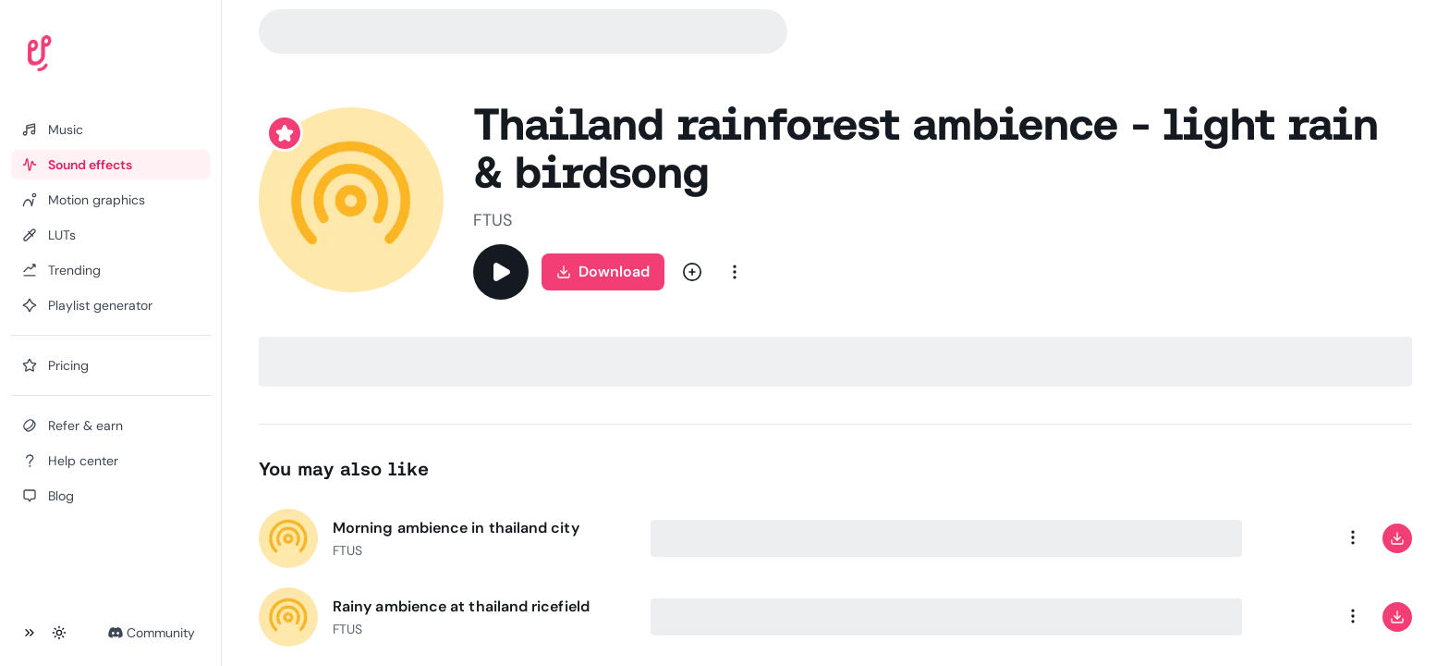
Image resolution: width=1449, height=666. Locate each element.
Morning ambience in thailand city (456, 527)
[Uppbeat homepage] (91, 57)
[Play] (501, 272)
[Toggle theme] (59, 633)
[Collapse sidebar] (29, 633)
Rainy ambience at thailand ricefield (461, 606)
